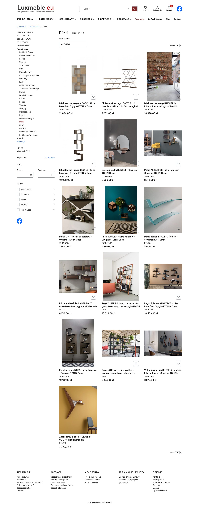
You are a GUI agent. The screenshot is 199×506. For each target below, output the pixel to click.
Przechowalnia (91, 482)
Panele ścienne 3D (27, 131)
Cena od (20, 170)
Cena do (41, 170)
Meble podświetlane (28, 135)
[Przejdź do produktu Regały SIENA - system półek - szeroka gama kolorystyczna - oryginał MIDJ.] (121, 343)
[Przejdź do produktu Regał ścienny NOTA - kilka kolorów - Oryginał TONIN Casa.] (78, 343)
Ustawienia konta (92, 479)
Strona (172, 45)
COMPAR (25, 194)
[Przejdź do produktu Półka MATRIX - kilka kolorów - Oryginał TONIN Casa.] (78, 210)
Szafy (22, 125)
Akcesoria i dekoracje (29, 88)
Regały (22, 115)
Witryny (22, 108)
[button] (134, 8)
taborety (23, 78)
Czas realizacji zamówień (62, 485)
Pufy (21, 69)
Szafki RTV (24, 65)
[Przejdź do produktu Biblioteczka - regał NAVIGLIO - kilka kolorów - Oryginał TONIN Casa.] (163, 76)
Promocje (21, 141)
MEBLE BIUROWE (27, 85)
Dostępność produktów (61, 477)
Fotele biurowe (25, 95)
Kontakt (20, 490)
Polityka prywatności (26, 485)
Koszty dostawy (58, 482)
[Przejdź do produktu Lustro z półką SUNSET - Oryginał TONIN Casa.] (121, 143)
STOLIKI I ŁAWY (24, 39)
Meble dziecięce (26, 118)
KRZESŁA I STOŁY (25, 32)
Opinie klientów (160, 490)
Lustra (22, 59)
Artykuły (156, 485)
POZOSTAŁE (35, 27)
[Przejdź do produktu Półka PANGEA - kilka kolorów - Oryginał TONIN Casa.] (121, 210)
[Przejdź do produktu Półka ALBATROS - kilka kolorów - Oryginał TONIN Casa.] (163, 143)
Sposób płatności (58, 488)
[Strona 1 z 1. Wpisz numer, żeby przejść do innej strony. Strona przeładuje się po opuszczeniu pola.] (177, 45)
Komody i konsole (27, 55)
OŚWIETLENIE (23, 45)
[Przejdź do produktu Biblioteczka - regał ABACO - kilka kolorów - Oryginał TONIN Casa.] (78, 76)
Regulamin (21, 479)
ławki (21, 82)
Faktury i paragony (59, 479)
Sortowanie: (64, 38)
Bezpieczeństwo (24, 488)
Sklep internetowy (98, 502)
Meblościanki (25, 112)
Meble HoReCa (26, 52)
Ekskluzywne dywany (29, 75)
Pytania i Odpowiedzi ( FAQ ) (30, 482)
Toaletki (22, 105)
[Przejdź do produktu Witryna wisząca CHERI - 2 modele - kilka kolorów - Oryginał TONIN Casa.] (163, 343)
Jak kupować (23, 477)
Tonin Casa (26, 210)
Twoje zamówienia (93, 477)
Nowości (20, 138)
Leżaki (22, 98)
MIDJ (23, 199)
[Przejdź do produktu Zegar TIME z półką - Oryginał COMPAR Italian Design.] (78, 410)
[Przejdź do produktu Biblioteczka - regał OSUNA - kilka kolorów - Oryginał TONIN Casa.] (78, 143)
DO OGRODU (22, 42)
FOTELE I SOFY (24, 35)
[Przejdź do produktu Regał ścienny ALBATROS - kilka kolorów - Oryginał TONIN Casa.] (163, 276)
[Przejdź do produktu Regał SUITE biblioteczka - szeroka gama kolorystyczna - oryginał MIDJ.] (121, 276)
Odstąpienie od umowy (129, 477)
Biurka (22, 92)
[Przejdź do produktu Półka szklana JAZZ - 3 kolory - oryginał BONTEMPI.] (163, 210)
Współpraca (158, 479)
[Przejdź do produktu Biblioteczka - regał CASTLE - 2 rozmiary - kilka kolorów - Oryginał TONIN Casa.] (121, 76)
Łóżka (22, 102)
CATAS (156, 488)
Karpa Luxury (25, 72)
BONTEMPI (26, 189)
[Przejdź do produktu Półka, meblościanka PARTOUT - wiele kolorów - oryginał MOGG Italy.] (78, 276)
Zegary (22, 62)
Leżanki (22, 128)
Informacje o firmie (161, 482)
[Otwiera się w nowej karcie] (179, 9)
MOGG (24, 205)
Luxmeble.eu (21, 27)
